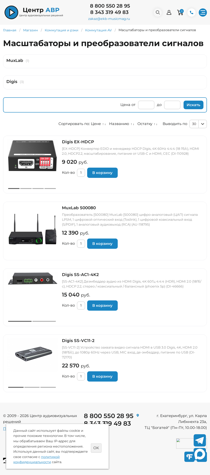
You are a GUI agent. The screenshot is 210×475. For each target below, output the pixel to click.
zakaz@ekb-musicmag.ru (109, 19)
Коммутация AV (98, 30)
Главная (9, 30)
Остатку (144, 124)
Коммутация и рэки (61, 30)
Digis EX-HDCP (78, 141)
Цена (125, 104)
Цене (96, 124)
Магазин (30, 30)
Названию (119, 124)
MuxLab (14, 60)
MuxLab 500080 (79, 207)
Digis (11, 81)
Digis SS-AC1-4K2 (80, 274)
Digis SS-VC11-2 (78, 340)
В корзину (102, 172)
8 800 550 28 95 (110, 6)
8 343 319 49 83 (109, 12)
